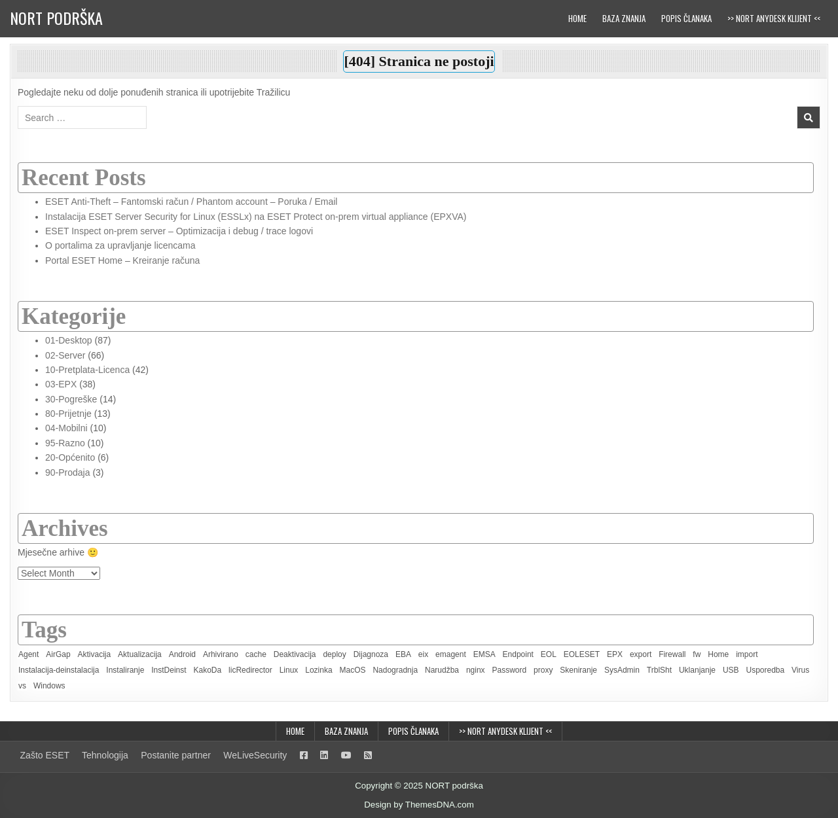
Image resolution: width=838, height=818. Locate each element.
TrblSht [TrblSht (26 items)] (659, 670)
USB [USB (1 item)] (731, 670)
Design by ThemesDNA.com (419, 804)
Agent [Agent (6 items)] (28, 654)
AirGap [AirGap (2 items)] (58, 654)
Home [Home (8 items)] (718, 654)
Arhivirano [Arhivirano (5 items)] (220, 654)
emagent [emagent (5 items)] (450, 654)
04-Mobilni (66, 428)
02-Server (65, 355)
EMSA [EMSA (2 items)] (484, 654)
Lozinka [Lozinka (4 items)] (318, 670)
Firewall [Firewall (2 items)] (672, 654)
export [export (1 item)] (640, 654)
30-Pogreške (71, 399)
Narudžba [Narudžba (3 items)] (442, 670)
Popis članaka (686, 18)
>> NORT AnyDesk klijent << (773, 18)
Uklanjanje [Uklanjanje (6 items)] (697, 670)
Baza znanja (624, 18)
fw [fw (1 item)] (697, 654)
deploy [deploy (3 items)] (334, 654)
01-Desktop (68, 340)
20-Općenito (70, 457)
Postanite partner (176, 755)
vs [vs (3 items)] (22, 685)
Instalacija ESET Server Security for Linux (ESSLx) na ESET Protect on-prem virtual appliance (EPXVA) (256, 216)
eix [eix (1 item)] (423, 654)
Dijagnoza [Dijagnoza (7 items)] (371, 654)
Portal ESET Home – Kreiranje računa (122, 260)
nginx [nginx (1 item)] (475, 670)
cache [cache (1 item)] (256, 654)
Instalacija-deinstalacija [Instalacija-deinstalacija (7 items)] (58, 670)
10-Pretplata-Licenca (87, 370)
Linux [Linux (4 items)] (289, 670)
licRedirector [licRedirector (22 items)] (250, 670)
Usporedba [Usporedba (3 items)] (765, 670)
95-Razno (65, 443)
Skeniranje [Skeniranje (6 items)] (578, 670)
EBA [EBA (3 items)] (403, 654)
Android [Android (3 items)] (182, 654)
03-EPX (61, 384)
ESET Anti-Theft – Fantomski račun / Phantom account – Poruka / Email (191, 201)
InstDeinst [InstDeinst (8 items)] (168, 670)
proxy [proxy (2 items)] (543, 670)
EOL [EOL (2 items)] (548, 654)
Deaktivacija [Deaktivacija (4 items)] (295, 654)
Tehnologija (105, 755)
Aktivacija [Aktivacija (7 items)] (94, 654)
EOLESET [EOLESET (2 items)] (582, 654)
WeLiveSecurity (255, 755)
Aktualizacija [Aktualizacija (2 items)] (140, 654)
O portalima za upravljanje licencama (120, 245)
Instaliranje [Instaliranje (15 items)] (125, 670)
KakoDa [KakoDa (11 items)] (207, 670)
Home (577, 18)
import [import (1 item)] (746, 654)
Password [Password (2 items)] (509, 670)
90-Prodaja (67, 472)
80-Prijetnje (68, 413)
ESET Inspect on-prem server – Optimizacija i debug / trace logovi (179, 231)
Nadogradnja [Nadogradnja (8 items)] (395, 670)
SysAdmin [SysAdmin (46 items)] (622, 670)
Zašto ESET (44, 755)
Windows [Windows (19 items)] (49, 685)
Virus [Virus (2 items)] (800, 670)
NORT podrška (56, 17)
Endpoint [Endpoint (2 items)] (518, 654)
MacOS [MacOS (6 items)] (352, 670)
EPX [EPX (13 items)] (615, 654)
